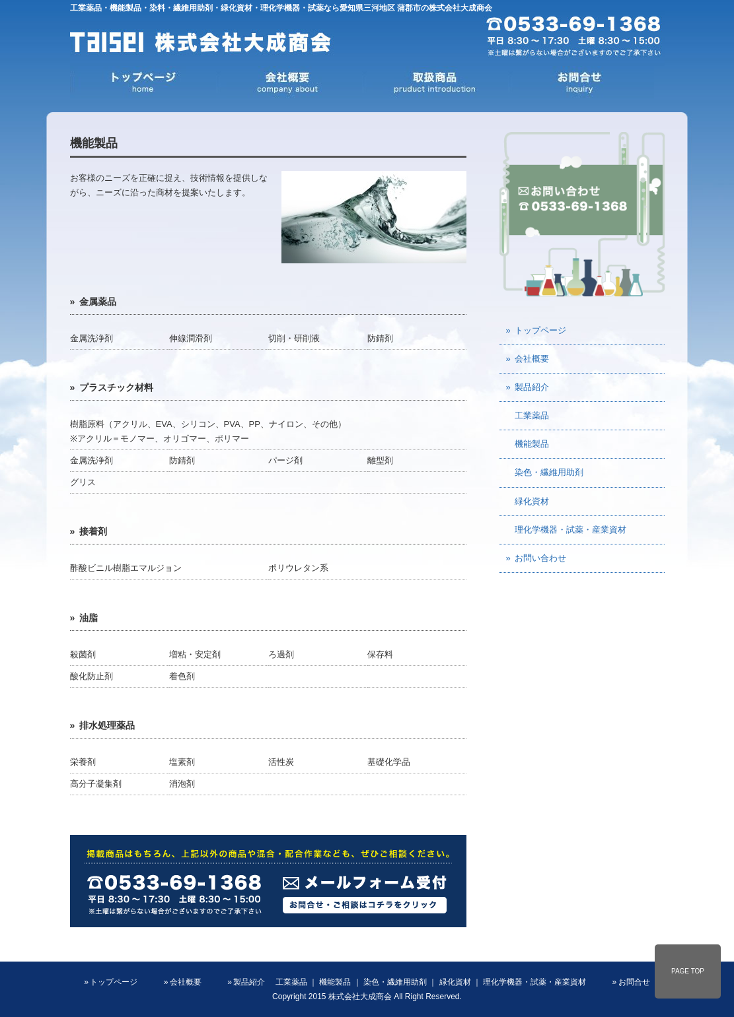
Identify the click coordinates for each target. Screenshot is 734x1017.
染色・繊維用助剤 (544, 472)
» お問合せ (631, 982)
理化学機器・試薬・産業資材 (566, 530)
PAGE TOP (687, 971)
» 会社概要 (528, 359)
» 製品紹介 (528, 387)
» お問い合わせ (536, 558)
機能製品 (527, 444)
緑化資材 (527, 501)
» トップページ (536, 330)
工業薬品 (527, 415)
